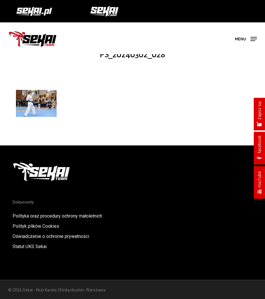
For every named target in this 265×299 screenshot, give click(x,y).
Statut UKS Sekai (29, 246)
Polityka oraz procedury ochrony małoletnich (57, 216)
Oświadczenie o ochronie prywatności (50, 236)
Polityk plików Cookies (35, 226)
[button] (246, 38)
